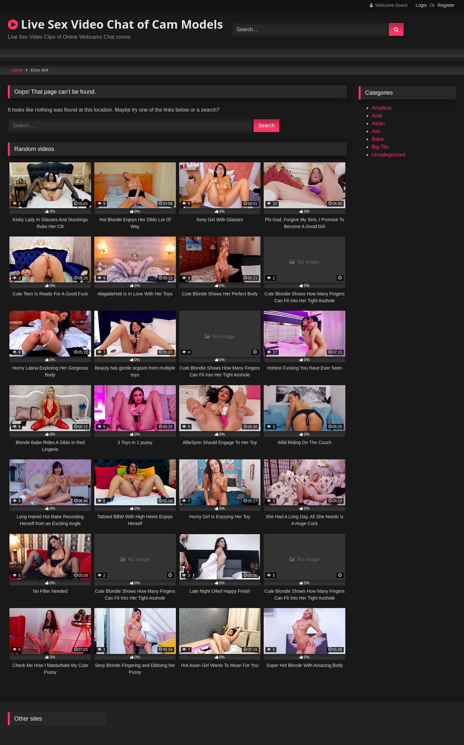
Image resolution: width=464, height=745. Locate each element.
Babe (378, 139)
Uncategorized (388, 154)
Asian (378, 123)
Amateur (381, 108)
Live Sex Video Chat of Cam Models (115, 24)
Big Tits (380, 147)
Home (17, 70)
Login (421, 5)
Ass (376, 131)
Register (446, 5)
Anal (377, 115)
